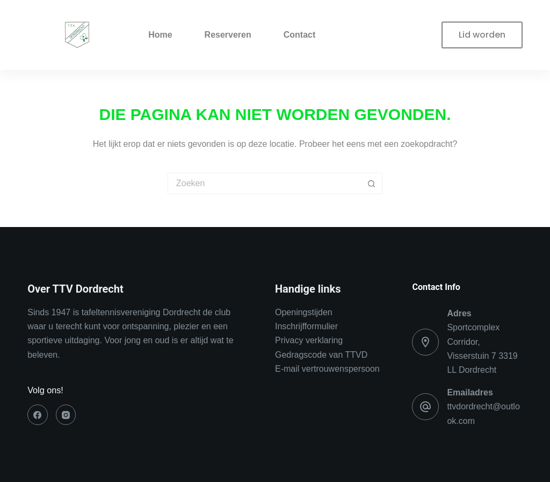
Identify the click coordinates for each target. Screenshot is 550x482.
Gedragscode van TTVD (321, 354)
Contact (300, 34)
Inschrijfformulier (306, 326)
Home (160, 34)
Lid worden (482, 35)
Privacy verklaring (309, 340)
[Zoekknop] (371, 183)
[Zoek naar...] (264, 183)
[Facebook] (37, 415)
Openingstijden (303, 312)
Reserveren (228, 34)
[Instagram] (66, 415)
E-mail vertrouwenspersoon (327, 368)
